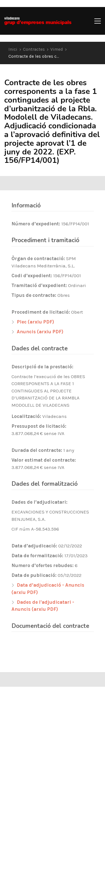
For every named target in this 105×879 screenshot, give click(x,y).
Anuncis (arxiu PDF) (40, 331)
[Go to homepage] (37, 21)
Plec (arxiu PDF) (35, 322)
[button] (97, 21)
